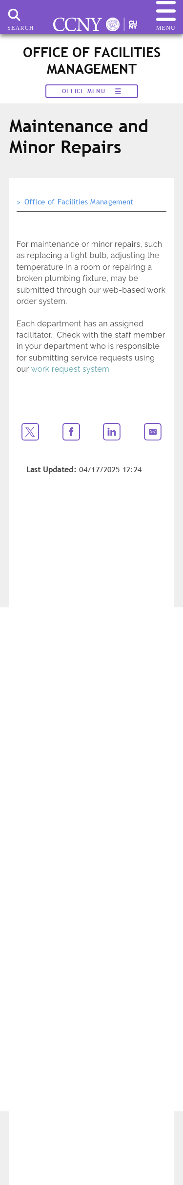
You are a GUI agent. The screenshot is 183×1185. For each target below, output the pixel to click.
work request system (70, 369)
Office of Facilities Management (79, 202)
